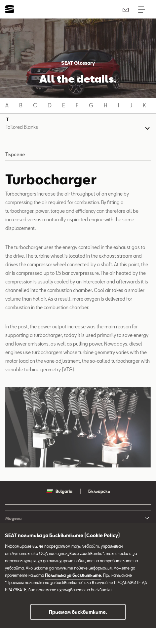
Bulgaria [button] (59, 491)
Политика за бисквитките (73, 575)
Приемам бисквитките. (78, 612)
